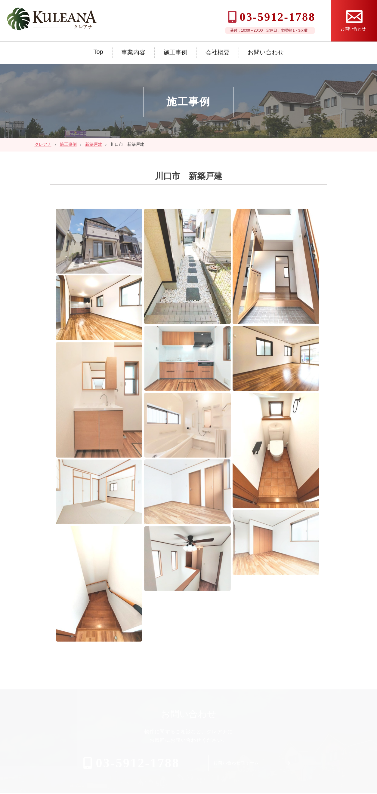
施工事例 (175, 52)
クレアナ (43, 144)
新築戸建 (93, 144)
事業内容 (133, 52)
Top (98, 51)
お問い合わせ (266, 52)
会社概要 (217, 52)
